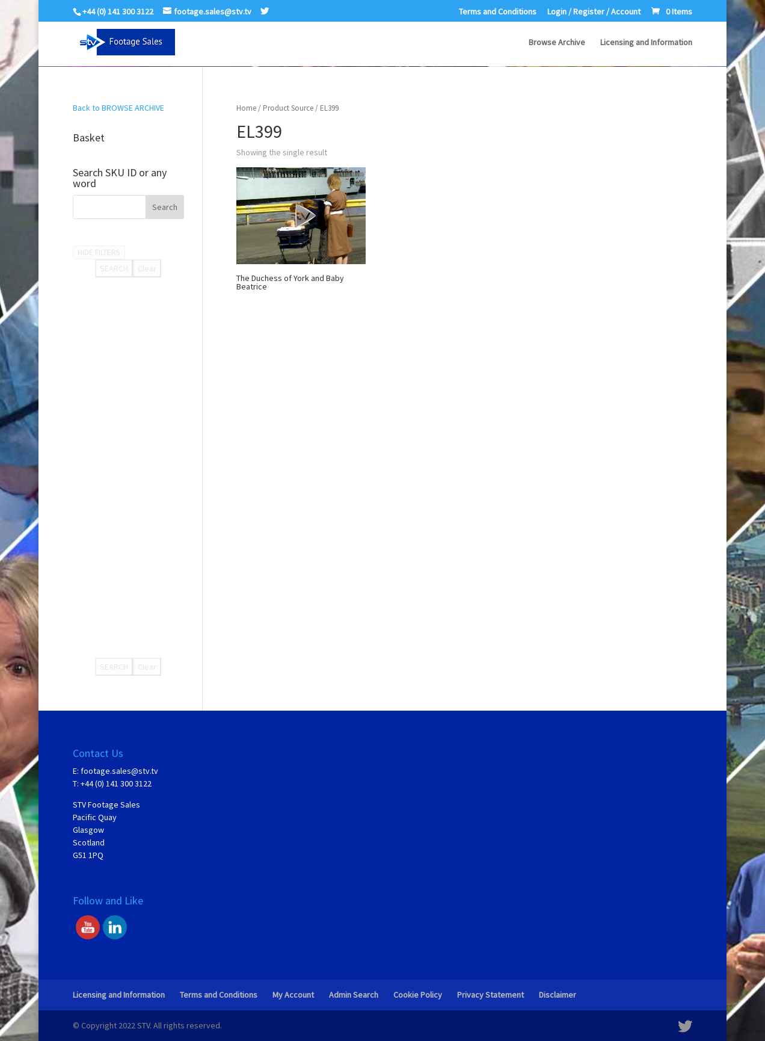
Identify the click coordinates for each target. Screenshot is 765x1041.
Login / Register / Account (594, 12)
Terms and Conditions (497, 12)
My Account (293, 994)
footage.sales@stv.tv (119, 770)
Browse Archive (557, 43)
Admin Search (353, 994)
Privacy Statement (490, 994)
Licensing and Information (646, 43)
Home (246, 108)
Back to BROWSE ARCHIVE (118, 107)
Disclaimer (557, 994)
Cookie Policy (417, 994)
